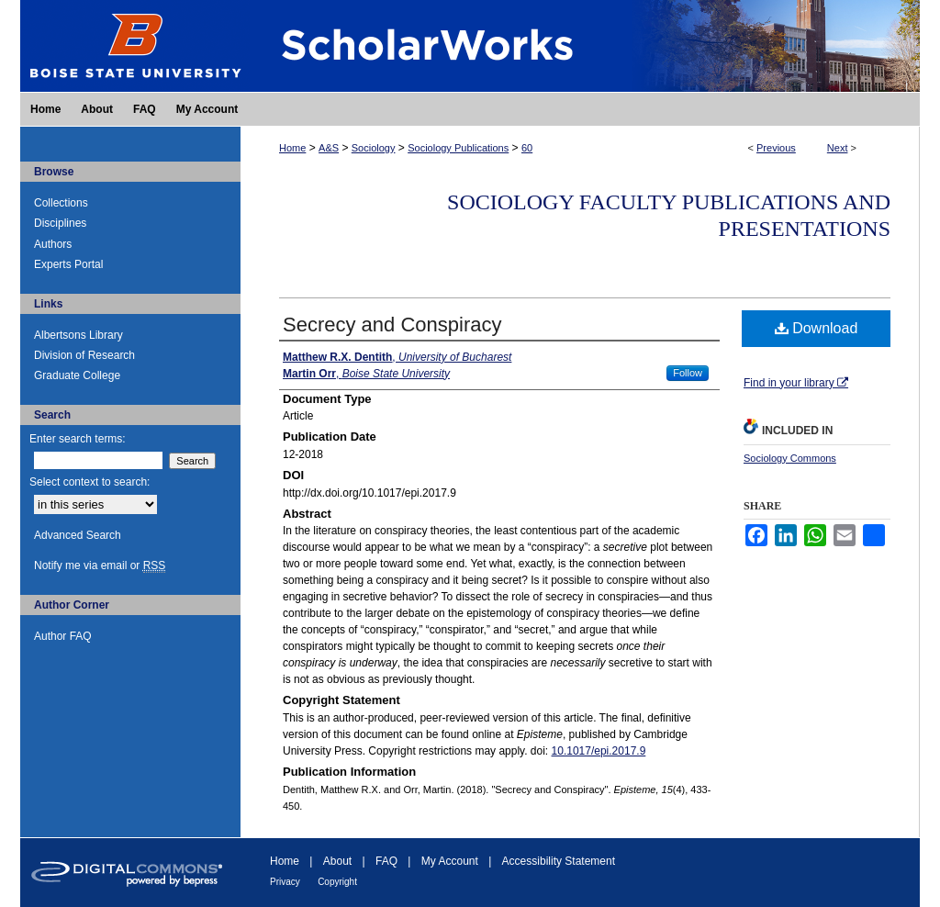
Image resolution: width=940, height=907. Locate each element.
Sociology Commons (790, 458)
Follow (687, 372)
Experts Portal (68, 264)
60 (526, 147)
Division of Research (84, 355)
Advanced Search (77, 535)
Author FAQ (63, 636)
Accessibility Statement (558, 861)
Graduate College (77, 375)
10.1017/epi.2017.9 (599, 751)
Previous (776, 147)
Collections (61, 202)
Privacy (285, 882)
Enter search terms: (77, 438)
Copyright (337, 882)
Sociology (374, 147)
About (337, 861)
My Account (449, 861)
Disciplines (60, 223)
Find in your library (796, 382)
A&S (329, 147)
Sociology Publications (458, 147)
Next (837, 147)
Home (292, 147)
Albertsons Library (78, 335)
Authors (53, 244)
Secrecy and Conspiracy (392, 324)
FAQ (386, 861)
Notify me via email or (99, 565)
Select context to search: (89, 482)
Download (816, 328)
